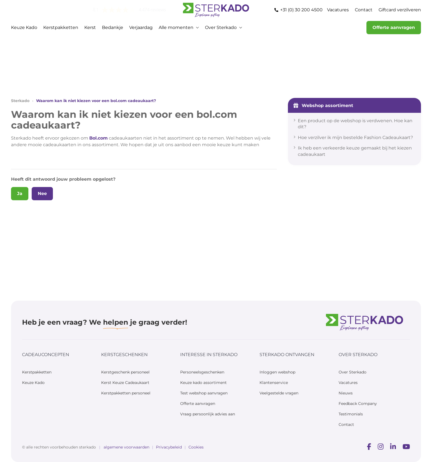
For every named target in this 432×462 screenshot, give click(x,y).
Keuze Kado (24, 27)
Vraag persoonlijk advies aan (207, 414)
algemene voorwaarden (126, 447)
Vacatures (338, 9)
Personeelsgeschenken (202, 372)
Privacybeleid (169, 447)
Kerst (90, 27)
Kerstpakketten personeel (125, 393)
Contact (363, 9)
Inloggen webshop (277, 372)
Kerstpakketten (60, 27)
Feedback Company (358, 403)
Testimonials (351, 414)
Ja (19, 193)
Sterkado (20, 100)
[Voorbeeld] (369, 447)
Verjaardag (141, 27)
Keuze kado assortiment (203, 382)
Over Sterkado (221, 27)
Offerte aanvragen (393, 27)
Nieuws (346, 393)
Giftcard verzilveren (400, 9)
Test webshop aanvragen (204, 393)
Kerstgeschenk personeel (125, 372)
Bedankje (112, 27)
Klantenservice (274, 382)
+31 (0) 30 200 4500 (301, 9)
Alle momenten (176, 27)
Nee (42, 193)
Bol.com (98, 138)
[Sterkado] (364, 322)
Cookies (196, 447)
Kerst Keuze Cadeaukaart (125, 382)
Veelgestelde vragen (279, 393)
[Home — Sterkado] (216, 10)
